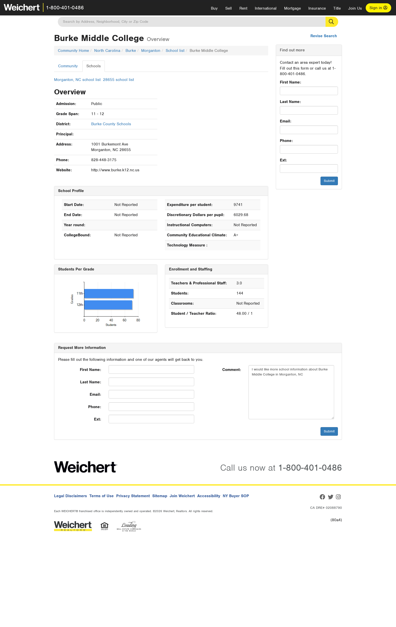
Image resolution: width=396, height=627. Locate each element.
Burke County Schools (111, 124)
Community (68, 66)
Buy (214, 8)
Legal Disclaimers (70, 495)
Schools (93, 66)
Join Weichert (182, 495)
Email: (285, 121)
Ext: (283, 160)
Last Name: (290, 101)
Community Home (73, 50)
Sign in (378, 7)
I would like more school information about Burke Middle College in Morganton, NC (291, 392)
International (266, 8)
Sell (228, 8)
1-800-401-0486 (65, 7)
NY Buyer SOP (236, 495)
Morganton (150, 50)
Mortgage (292, 8)
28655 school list (118, 79)
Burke (131, 50)
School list (175, 50)
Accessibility (208, 495)
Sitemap (159, 495)
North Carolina (107, 50)
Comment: (231, 369)
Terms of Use (101, 495)
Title (337, 8)
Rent (243, 8)
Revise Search (323, 35)
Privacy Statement (133, 495)
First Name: (290, 82)
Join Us (355, 8)
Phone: (286, 140)
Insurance (317, 8)
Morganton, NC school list (77, 79)
